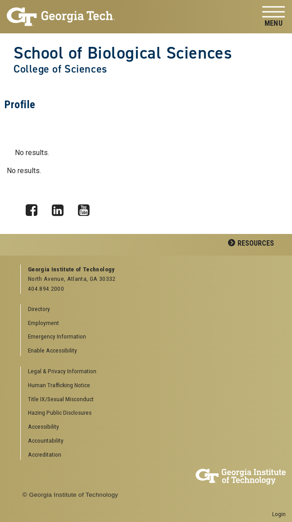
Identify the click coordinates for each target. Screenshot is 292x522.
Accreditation (44, 454)
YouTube (87, 208)
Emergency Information (57, 336)
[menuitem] (150, 371)
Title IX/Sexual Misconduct (61, 399)
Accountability (46, 440)
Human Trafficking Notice (59, 385)
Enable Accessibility (52, 350)
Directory (39, 308)
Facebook (35, 208)
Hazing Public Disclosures (59, 412)
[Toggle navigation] (273, 16)
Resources (255, 243)
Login (279, 513)
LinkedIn (61, 208)
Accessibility (43, 426)
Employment (43, 322)
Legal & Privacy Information (62, 371)
